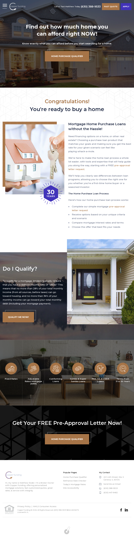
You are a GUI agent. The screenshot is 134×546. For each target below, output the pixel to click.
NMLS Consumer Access (44, 506)
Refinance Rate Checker (74, 481)
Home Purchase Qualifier (75, 477)
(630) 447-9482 (111, 492)
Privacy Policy (24, 506)
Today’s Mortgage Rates (74, 484)
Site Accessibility (71, 488)
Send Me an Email (112, 484)
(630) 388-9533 (91, 6)
